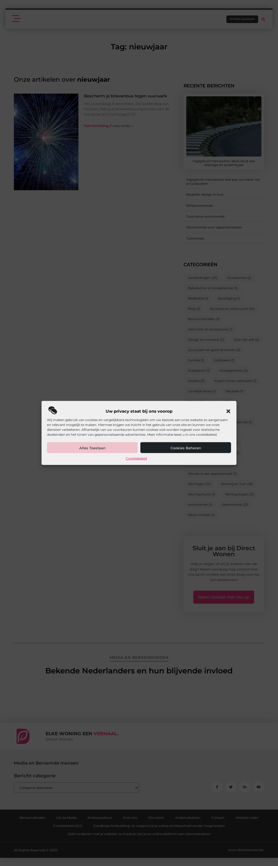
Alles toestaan (92, 448)
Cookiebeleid (136, 458)
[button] (228, 411)
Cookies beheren (185, 448)
